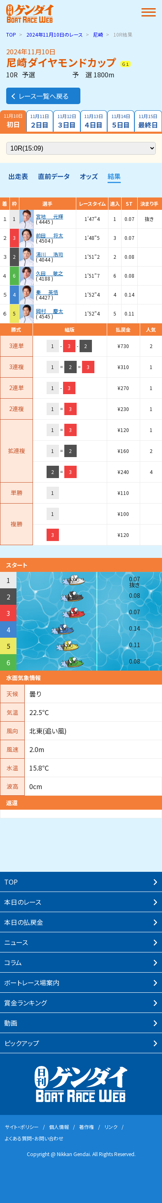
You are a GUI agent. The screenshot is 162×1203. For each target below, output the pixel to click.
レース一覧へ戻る (39, 96)
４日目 (94, 121)
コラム (13, 962)
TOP (11, 34)
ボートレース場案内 (31, 982)
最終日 (148, 121)
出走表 (18, 176)
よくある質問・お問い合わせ (34, 1138)
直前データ (54, 176)
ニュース (16, 942)
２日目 (40, 121)
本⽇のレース (22, 902)
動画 (10, 1023)
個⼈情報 (59, 1126)
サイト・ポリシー (22, 1126)
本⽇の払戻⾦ (23, 922)
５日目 (121, 121)
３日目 (67, 121)
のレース (54, 34)
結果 (114, 176)
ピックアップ (21, 1043)
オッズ (89, 176)
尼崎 (98, 34)
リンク (110, 1126)
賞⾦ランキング (25, 1003)
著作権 (86, 1126)
